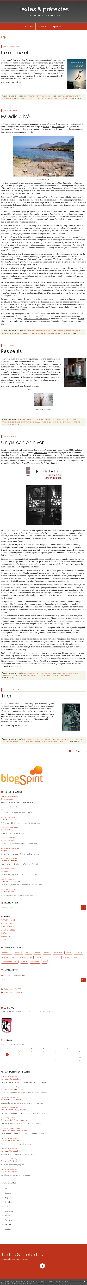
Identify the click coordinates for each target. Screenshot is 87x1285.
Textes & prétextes (43, 9)
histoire (24, 962)
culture (5, 957)
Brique (4, 850)
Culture (30, 96)
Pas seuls (11, 351)
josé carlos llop (63, 96)
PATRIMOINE (6, 936)
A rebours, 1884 (8, 840)
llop (59, 98)
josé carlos (16, 422)
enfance (31, 98)
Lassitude (5, 830)
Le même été (16, 52)
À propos (57, 26)
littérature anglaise (19, 957)
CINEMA (4, 933)
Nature (7, 1215)
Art (6, 1188)
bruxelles (18, 953)
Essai (57, 957)
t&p (3, 424)
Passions (47, 96)
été (35, 98)
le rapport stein (17, 741)
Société (8, 1229)
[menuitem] (28, 26)
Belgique (8, 1197)
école (81, 739)
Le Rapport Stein (21, 725)
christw (4, 1130)
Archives (42, 26)
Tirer (6, 696)
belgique (65, 957)
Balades (8, 1193)
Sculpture (78, 953)
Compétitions (7, 799)
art (31, 957)
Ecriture (48, 957)
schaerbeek (6, 953)
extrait (65, 98)
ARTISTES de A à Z (8, 927)
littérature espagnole (10, 98)
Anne (3, 1099)
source (48, 179)
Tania (3, 1079)
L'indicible (5, 809)
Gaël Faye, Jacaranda (10, 819)
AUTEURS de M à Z (8, 923)
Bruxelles (8, 1202)
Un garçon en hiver (22, 442)
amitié (69, 739)
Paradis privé (15, 116)
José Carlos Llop (58, 127)
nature (37, 953)
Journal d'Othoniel (9, 861)
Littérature (38, 96)
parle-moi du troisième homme (53, 422)
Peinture (8, 1224)
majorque (23, 98)
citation (78, 124)
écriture (47, 98)
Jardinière (5, 871)
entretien (75, 658)
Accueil (29, 26)
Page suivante (81, 751)
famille (38, 957)
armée (62, 419)
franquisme (6, 422)
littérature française (10, 962)
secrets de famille (58, 741)
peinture (47, 953)
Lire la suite (50, 1011)
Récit (45, 962)
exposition (35, 962)
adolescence (61, 739)
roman (75, 957)
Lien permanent (9, 96)
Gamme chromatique (10, 881)
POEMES (4, 940)
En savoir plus (26, 1283)
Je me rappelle (7, 891)
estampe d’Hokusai (27, 264)
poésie (68, 953)
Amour (28, 953)
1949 (58, 419)
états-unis (58, 953)
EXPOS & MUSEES (8, 930)
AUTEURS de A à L (8, 920)
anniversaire (75, 422)
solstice (72, 96)
